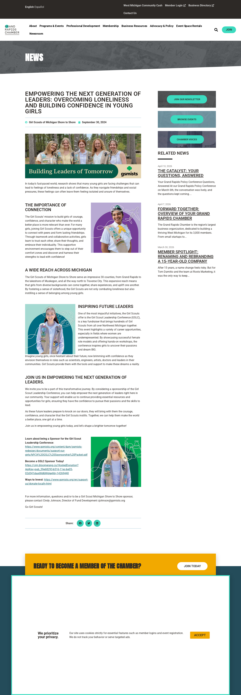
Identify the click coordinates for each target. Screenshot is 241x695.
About (33, 26)
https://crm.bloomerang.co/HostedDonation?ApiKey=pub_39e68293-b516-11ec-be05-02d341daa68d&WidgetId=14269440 (51, 469)
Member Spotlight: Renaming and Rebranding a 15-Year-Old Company (185, 257)
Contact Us (130, 13)
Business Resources (134, 26)
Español (39, 7)
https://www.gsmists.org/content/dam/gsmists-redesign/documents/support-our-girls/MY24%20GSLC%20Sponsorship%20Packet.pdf (56, 450)
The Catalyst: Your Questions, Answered (181, 173)
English (29, 7)
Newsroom (36, 33)
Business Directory (201, 5)
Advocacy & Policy (162, 26)
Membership (111, 26)
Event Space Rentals (189, 26)
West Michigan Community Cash (143, 5)
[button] (216, 29)
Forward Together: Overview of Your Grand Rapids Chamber (184, 214)
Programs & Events (51, 26)
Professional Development (83, 26)
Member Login (175, 5)
